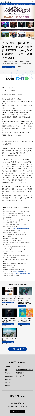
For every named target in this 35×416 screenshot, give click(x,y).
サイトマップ (20, 376)
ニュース (7, 366)
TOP (2, 4)
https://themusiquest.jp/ (20, 271)
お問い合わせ (16, 411)
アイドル (7, 382)
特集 (6, 369)
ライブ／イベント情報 (13, 4)
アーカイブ (8, 385)
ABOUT (18, 366)
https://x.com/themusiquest (23, 273)
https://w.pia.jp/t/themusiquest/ (21, 228)
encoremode (9, 376)
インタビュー (9, 373)
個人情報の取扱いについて (16, 406)
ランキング (8, 379)
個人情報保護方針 (16, 403)
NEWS (5, 4)
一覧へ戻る (16, 349)
